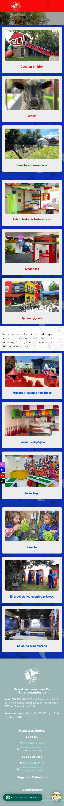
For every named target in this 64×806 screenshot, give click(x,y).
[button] (47, 5)
